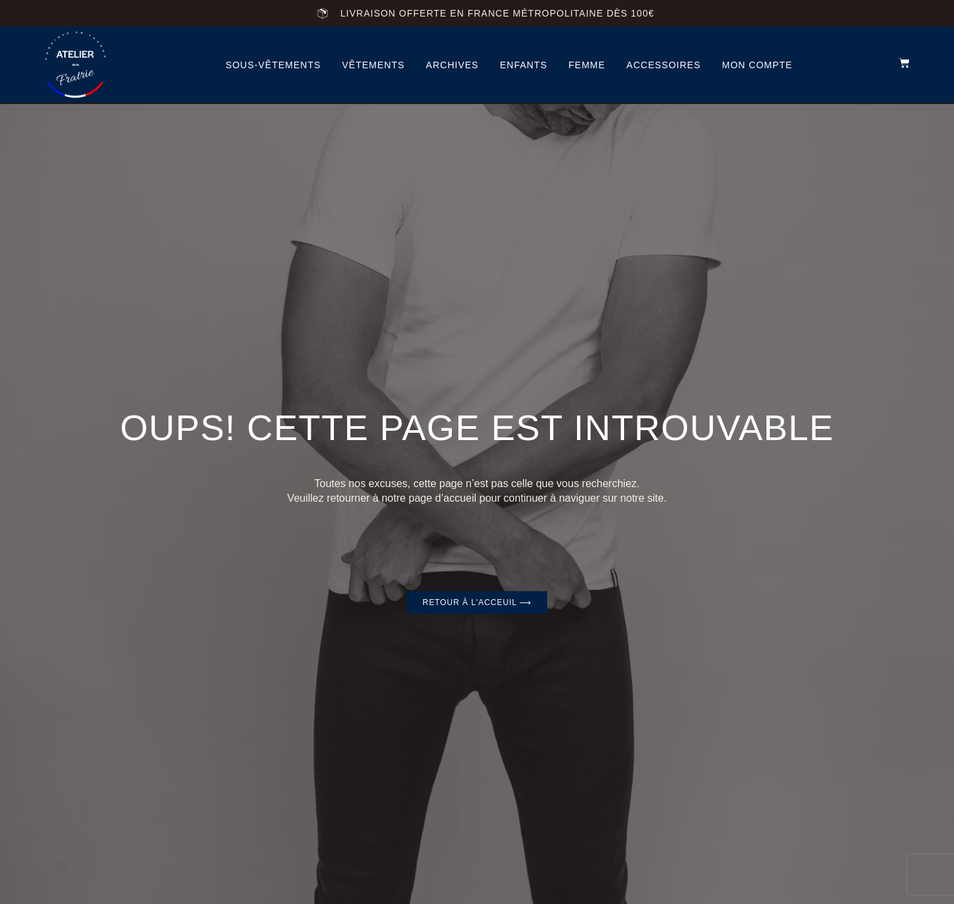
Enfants (523, 65)
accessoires (664, 65)
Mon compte (757, 65)
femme (587, 65)
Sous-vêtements (273, 65)
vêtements (373, 65)
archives (452, 65)
